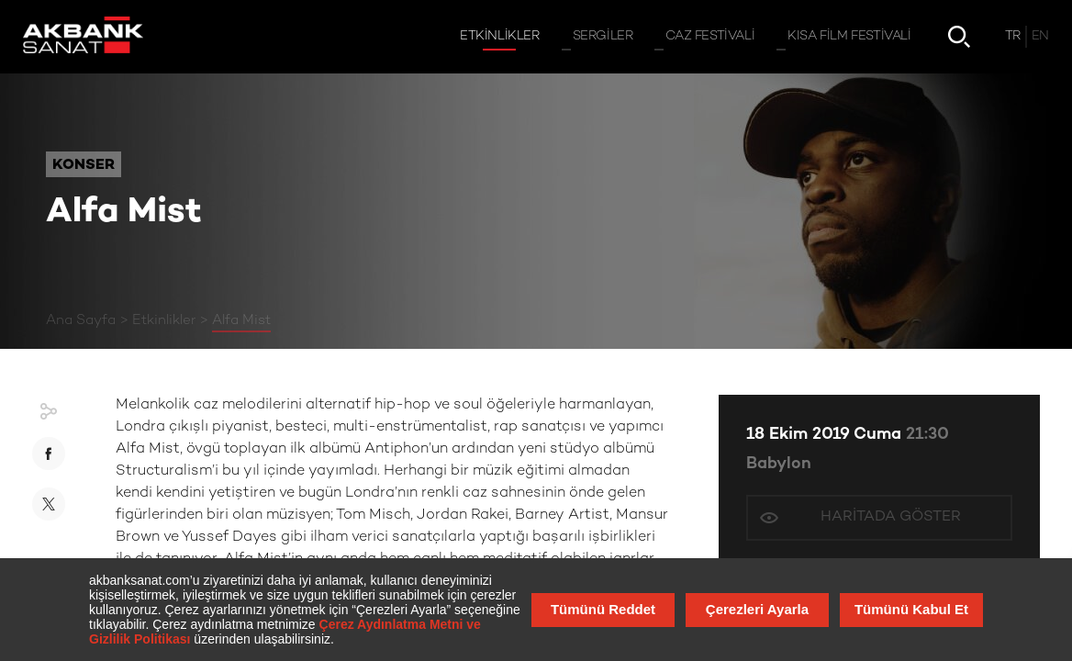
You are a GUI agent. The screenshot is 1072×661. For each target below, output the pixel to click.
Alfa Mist (241, 320)
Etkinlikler (163, 320)
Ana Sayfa (81, 320)
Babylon (778, 464)
